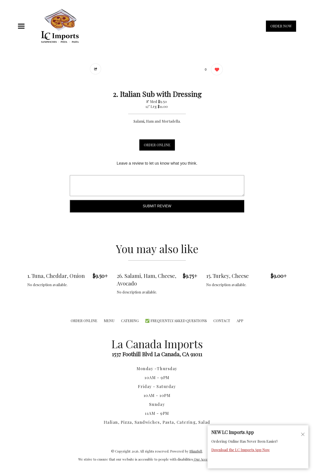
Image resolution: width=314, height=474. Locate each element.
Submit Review (157, 206)
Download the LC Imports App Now (240, 449)
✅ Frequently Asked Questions (176, 320)
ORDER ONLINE (157, 145)
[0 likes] (216, 70)
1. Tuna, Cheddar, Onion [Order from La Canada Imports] (56, 275)
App (240, 320)
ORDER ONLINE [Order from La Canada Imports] (84, 320)
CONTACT (221, 320)
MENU (109, 320)
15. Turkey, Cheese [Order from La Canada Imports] (227, 275)
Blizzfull (195, 451)
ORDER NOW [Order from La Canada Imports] (281, 26)
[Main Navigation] (21, 26)
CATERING (130, 320)
